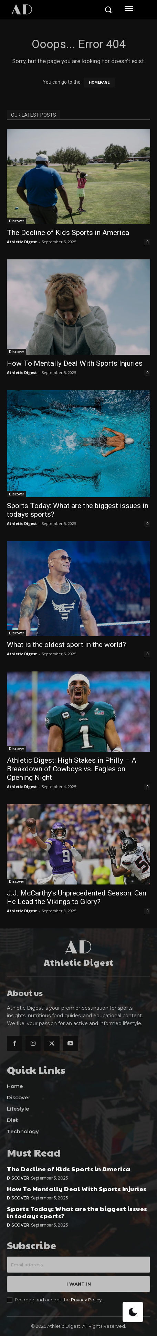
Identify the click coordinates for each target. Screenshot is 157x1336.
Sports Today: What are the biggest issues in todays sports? (77, 1212)
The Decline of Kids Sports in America (68, 232)
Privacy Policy (86, 1299)
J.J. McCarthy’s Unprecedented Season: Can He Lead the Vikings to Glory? (76, 897)
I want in (78, 1284)
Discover (16, 221)
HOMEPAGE (99, 82)
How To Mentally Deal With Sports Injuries (75, 363)
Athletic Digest (22, 241)
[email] (78, 1264)
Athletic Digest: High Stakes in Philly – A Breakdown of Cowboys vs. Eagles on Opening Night (71, 769)
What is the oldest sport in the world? (66, 645)
